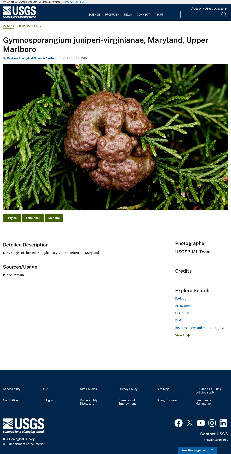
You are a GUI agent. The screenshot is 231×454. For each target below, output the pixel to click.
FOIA (44, 389)
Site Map (163, 389)
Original (12, 218)
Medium (54, 218)
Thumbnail (33, 218)
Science (94, 14)
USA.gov (47, 400)
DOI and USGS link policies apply (208, 390)
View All (182, 335)
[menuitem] (94, 12)
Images (8, 26)
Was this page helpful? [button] (197, 450)
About (159, 14)
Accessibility (12, 389)
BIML (179, 320)
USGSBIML (183, 313)
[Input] (204, 14)
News (128, 14)
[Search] (224, 14)
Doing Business (167, 400)
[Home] (19, 17)
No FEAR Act (12, 400)
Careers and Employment (127, 402)
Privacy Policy (128, 389)
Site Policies (88, 389)
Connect (143, 14)
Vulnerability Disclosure (89, 402)
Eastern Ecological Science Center (31, 58)
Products (112, 14)
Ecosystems (183, 306)
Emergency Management (204, 402)
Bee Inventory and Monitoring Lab (200, 327)
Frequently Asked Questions (209, 8)
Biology (180, 298)
